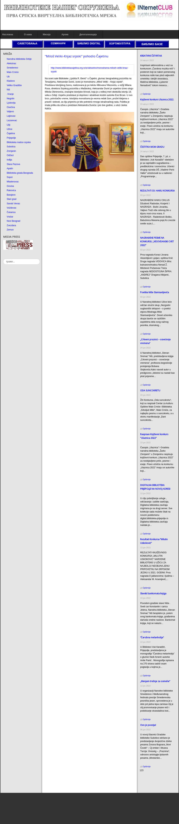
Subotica (11, 146)
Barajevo (11, 195)
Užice (9, 129)
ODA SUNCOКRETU (150, 390)
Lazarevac (12, 120)
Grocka (10, 186)
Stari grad (11, 199)
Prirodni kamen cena (150, 777)
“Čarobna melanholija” (152, 637)
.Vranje (10, 94)
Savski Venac (13, 203)
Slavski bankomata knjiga (153, 593)
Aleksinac (11, 63)
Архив (64, 34)
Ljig (8, 124)
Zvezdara (11, 225)
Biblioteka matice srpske (19, 142)
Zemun (10, 229)
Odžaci (10, 155)
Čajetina (11, 133)
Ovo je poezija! (148, 725)
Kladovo (11, 81)
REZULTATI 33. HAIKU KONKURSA (157, 190)
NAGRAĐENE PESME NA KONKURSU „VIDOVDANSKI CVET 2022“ (157, 241)
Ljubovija (11, 102)
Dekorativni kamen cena (152, 780)
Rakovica (11, 190)
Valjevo (10, 111)
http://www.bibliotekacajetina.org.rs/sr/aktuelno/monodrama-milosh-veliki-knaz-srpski (89, 70)
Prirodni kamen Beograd (152, 784)
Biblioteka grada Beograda (20, 173)
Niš (8, 89)
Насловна (7, 34)
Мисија (46, 34)
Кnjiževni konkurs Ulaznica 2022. (157, 99)
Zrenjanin (11, 151)
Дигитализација (88, 34)
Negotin (10, 98)
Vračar (10, 216)
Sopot (9, 177)
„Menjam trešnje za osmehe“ (155, 681)
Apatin (10, 168)
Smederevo (12, 67)
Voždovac (11, 208)
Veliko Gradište (14, 85)
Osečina (11, 107)
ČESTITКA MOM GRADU (152, 146)
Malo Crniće (13, 72)
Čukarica (11, 212)
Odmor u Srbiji (147, 787)
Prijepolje (11, 138)
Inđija (9, 159)
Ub (8, 76)
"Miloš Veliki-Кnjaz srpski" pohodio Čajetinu (76, 56)
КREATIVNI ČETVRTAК (151, 55)
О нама (28, 34)
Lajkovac (11, 116)
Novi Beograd (13, 221)
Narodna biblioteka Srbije (19, 59)
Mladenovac (13, 181)
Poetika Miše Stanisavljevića (154, 292)
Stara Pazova (13, 164)
